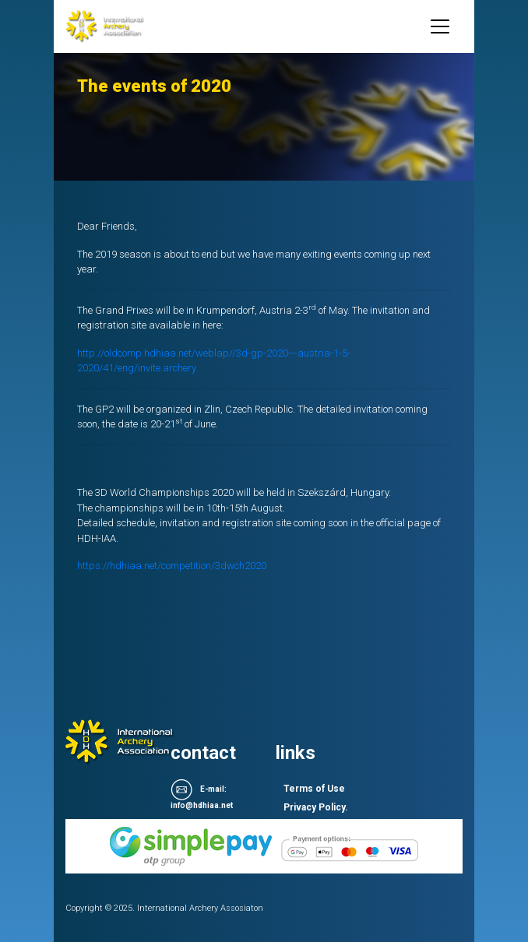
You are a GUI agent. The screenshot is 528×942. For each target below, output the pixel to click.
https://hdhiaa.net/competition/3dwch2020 (171, 565)
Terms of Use (314, 788)
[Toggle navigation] (440, 26)
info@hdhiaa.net (202, 805)
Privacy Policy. (315, 807)
